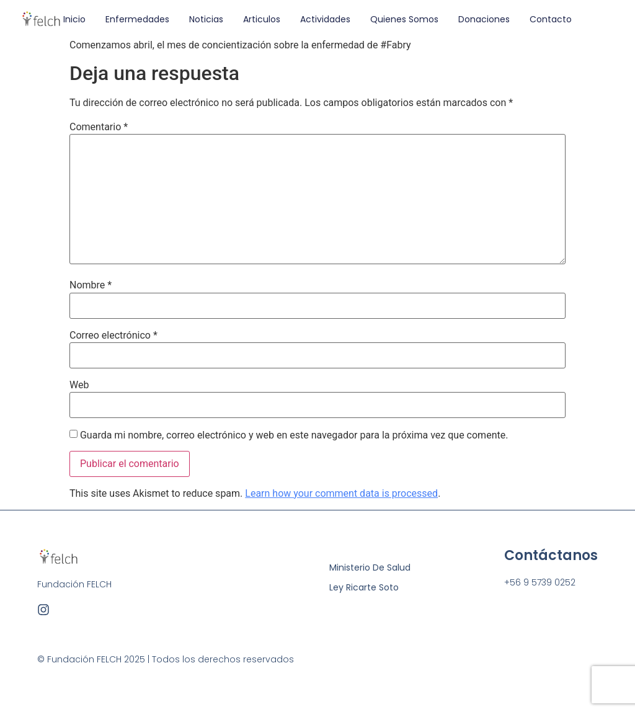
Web (79, 385)
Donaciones (484, 19)
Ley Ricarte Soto (364, 587)
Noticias (206, 19)
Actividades (325, 19)
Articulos (261, 19)
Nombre (90, 285)
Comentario (98, 127)
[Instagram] (43, 609)
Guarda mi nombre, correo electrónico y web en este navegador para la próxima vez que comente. (294, 435)
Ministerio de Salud (370, 567)
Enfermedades (137, 19)
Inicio (74, 19)
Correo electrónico (113, 335)
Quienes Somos (404, 19)
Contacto (551, 19)
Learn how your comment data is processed (341, 493)
